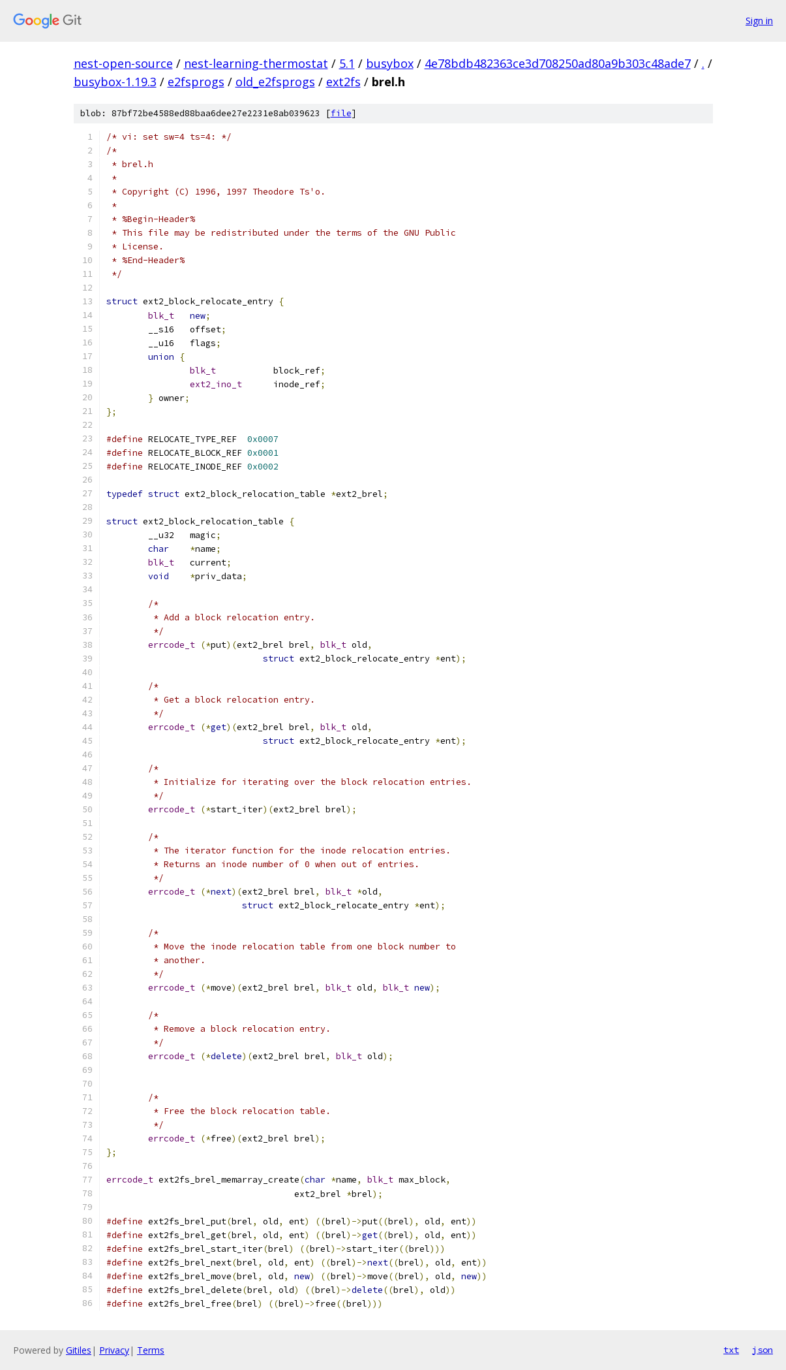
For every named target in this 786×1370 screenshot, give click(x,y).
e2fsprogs (196, 81)
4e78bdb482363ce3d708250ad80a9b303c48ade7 (558, 63)
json (762, 1350)
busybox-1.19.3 (115, 81)
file (341, 113)
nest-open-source (123, 63)
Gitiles (78, 1350)
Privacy (114, 1350)
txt (731, 1350)
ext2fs (343, 81)
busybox (390, 63)
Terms (150, 1350)
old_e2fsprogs (275, 81)
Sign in (759, 20)
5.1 (347, 63)
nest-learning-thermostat (256, 63)
